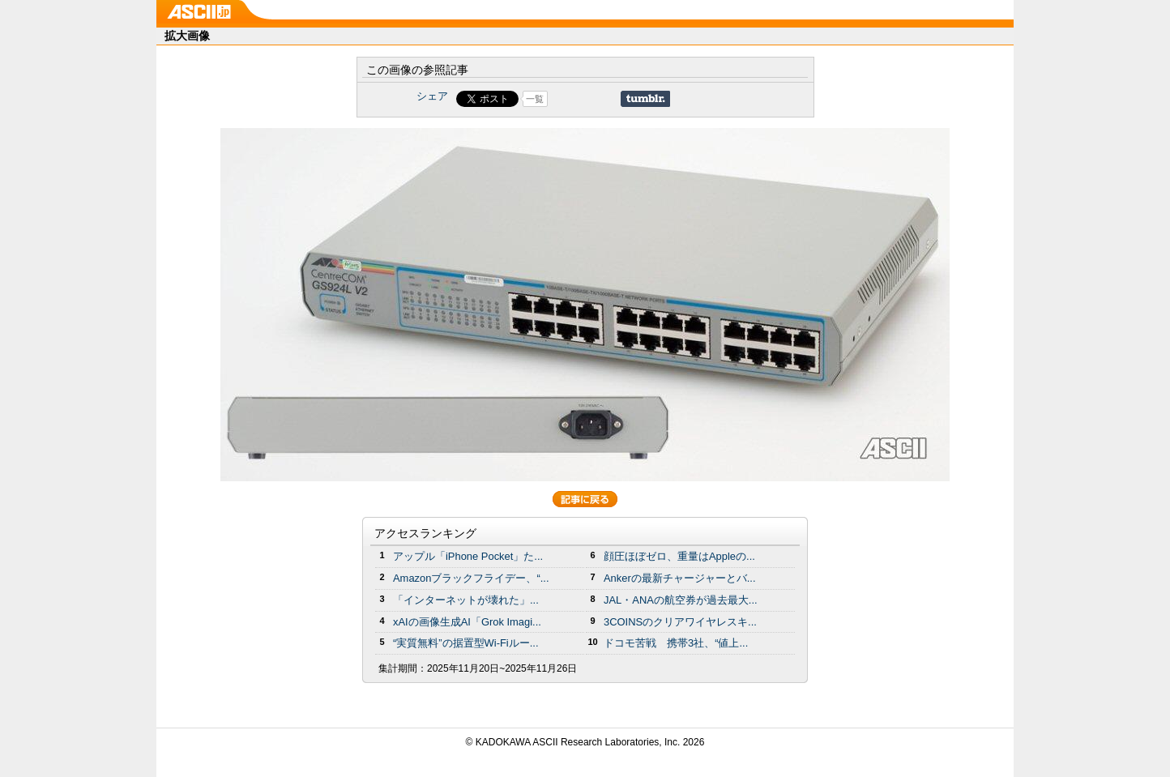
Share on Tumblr (645, 99)
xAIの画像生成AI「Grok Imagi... (467, 622)
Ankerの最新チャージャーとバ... (680, 578)
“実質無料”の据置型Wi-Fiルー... (466, 643)
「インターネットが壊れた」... (466, 600)
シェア (432, 96)
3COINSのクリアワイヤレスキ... (680, 622)
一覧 (535, 99)
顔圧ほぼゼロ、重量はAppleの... (679, 556)
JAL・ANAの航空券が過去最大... (681, 600)
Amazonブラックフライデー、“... (471, 578)
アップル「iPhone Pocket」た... (468, 556)
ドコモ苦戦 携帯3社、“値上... (676, 643)
